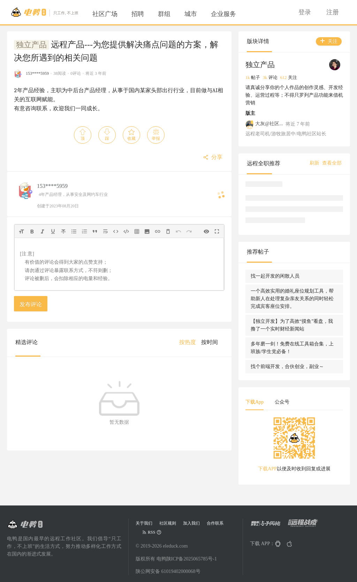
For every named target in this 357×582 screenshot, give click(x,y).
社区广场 (104, 13)
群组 (164, 13)
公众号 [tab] (282, 402)
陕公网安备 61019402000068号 (168, 571)
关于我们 (144, 523)
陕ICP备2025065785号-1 (191, 558)
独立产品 (31, 45)
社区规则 (167, 523)
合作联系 (215, 523)
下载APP (267, 468)
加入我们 (191, 523)
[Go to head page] (44, 12)
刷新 (314, 163)
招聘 (137, 13)
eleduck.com (175, 546)
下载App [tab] (254, 402)
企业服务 (223, 13)
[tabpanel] (294, 447)
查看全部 (332, 163)
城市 (190, 13)
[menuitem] (105, 13)
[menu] (172, 13)
